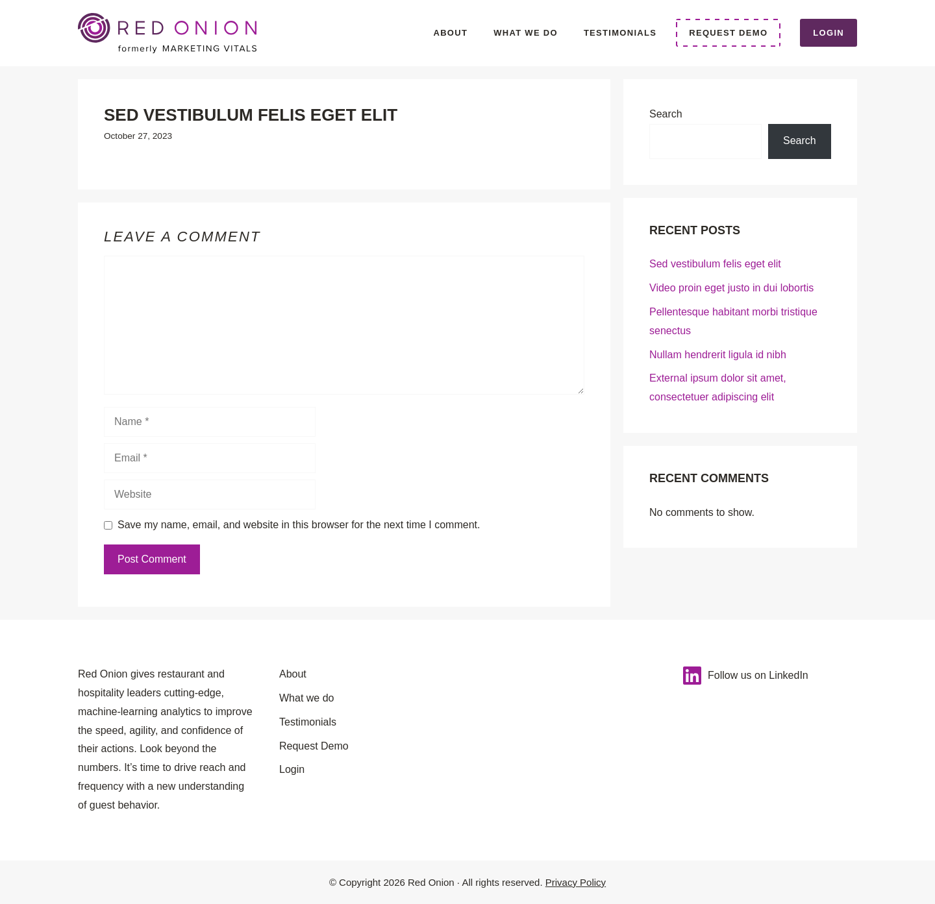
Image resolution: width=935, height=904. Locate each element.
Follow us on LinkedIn (758, 675)
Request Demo (728, 33)
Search (665, 113)
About (450, 33)
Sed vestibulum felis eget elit (715, 263)
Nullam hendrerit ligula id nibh (717, 354)
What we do (525, 33)
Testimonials (620, 33)
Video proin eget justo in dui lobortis (731, 287)
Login (828, 33)
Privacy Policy (575, 882)
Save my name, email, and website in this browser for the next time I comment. (299, 524)
